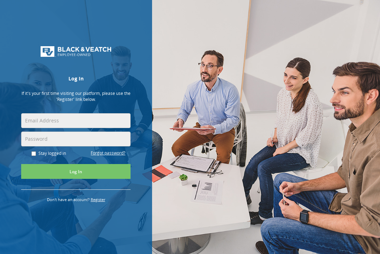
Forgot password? (108, 153)
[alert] (76, 98)
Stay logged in (49, 153)
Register (101, 200)
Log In (76, 172)
